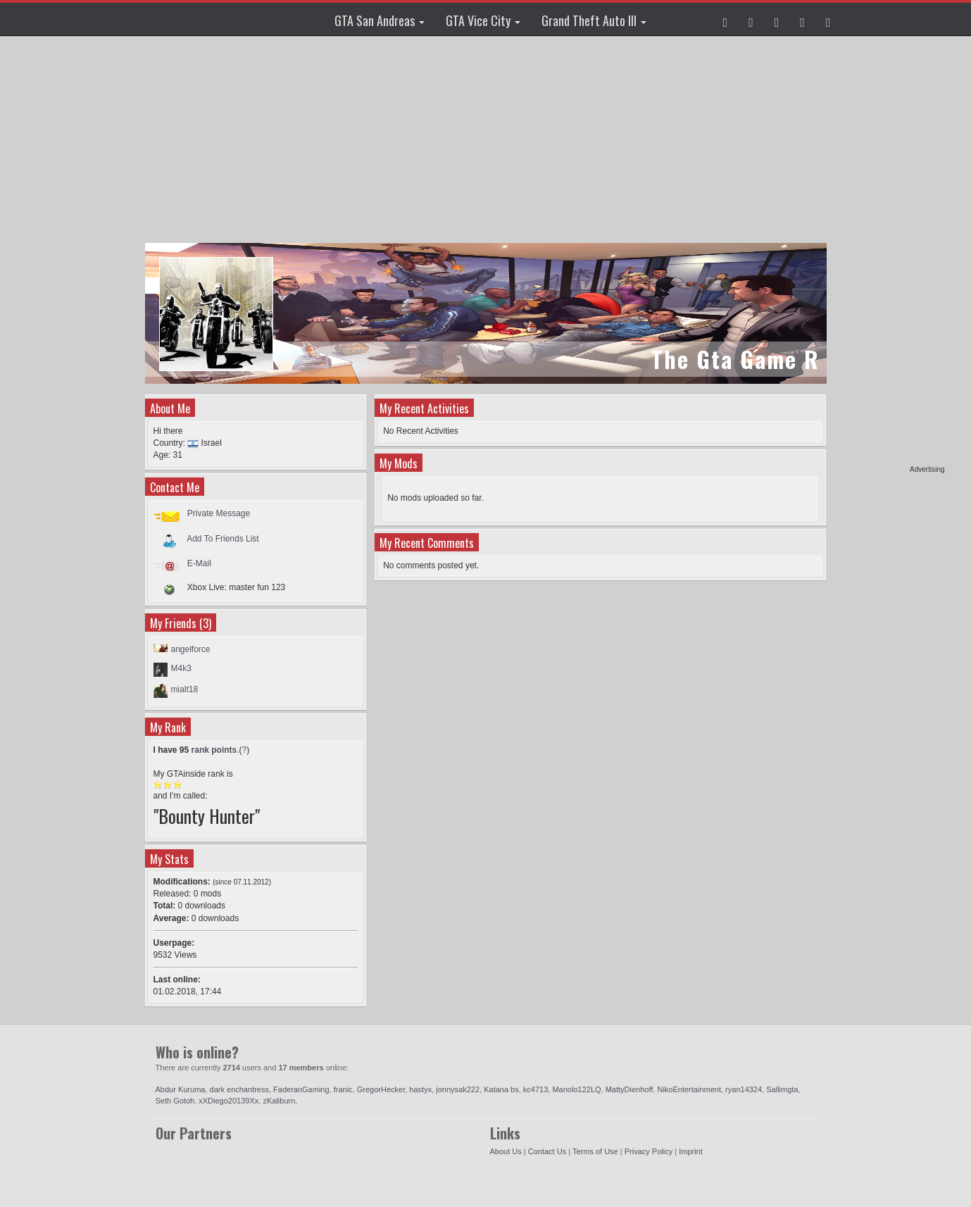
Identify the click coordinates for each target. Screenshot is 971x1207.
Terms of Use (595, 1151)
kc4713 (535, 1089)
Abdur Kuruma (181, 1089)
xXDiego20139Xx (228, 1100)
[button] (726, 19)
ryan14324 (743, 1089)
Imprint (691, 1151)
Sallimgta (782, 1089)
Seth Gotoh (175, 1100)
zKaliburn (279, 1100)
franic (343, 1089)
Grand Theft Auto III (593, 20)
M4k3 (181, 668)
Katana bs (501, 1089)
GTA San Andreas (379, 20)
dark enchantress (239, 1089)
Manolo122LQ (576, 1089)
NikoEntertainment (689, 1089)
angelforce (191, 649)
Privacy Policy (648, 1151)
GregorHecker (381, 1089)
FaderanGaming (301, 1089)
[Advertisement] (890, 253)
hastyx (420, 1089)
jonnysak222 (458, 1089)
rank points (214, 750)
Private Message (218, 513)
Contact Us (547, 1151)
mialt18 (185, 689)
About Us (506, 1151)
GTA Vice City (483, 20)
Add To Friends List (223, 538)
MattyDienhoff (629, 1089)
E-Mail (199, 563)
